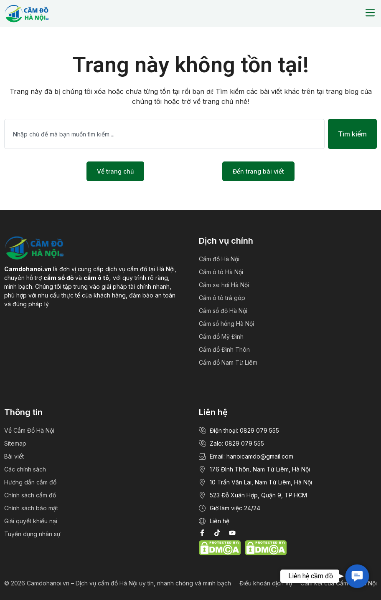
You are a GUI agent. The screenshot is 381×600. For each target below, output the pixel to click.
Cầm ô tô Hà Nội (221, 271)
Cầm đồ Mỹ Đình (221, 336)
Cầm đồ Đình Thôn (224, 349)
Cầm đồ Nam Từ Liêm (228, 362)
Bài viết (14, 456)
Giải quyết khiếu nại (30, 520)
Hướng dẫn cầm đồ (30, 482)
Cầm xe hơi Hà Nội (224, 284)
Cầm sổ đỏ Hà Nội (223, 310)
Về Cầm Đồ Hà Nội (29, 430)
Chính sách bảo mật (31, 508)
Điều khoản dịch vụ (265, 583)
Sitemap (15, 443)
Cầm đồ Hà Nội (219, 258)
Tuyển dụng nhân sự (32, 533)
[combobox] (164, 134)
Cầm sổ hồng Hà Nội (226, 323)
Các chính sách (25, 469)
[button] (370, 13)
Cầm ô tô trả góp (222, 297)
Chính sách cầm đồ (30, 495)
